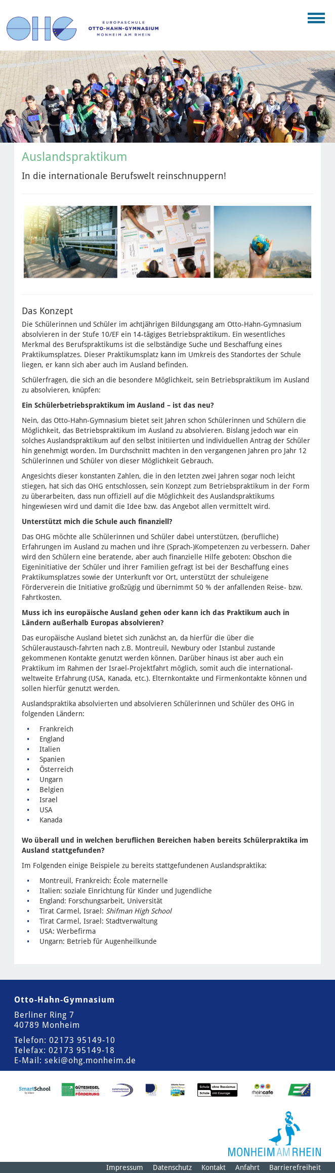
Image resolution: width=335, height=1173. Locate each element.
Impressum (124, 1167)
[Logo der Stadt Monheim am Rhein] (274, 1133)
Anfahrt (247, 1167)
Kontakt (213, 1167)
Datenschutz (172, 1167)
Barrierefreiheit (295, 1167)
